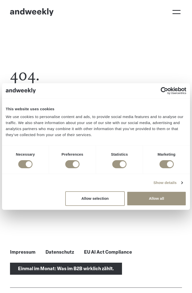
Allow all (156, 198)
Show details (165, 182)
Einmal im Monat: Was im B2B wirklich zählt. (66, 268)
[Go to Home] (32, 12)
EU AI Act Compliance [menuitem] (108, 252)
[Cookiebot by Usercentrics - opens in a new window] (164, 90)
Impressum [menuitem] (23, 252)
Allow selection (95, 198)
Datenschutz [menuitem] (60, 252)
